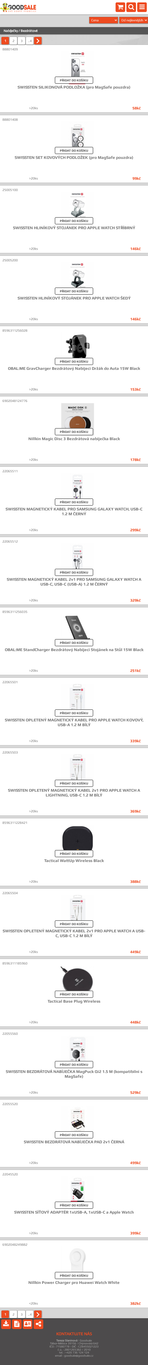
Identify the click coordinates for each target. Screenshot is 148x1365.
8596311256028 (14, 330)
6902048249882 (14, 1244)
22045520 (10, 1174)
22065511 (10, 471)
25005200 (10, 260)
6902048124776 (14, 401)
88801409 (10, 49)
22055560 (10, 1034)
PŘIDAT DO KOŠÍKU (74, 80)
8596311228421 (14, 823)
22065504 (10, 893)
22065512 (10, 541)
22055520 (10, 1104)
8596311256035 (14, 612)
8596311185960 (14, 963)
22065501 (10, 682)
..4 (30, 41)
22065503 (10, 752)
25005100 (10, 190)
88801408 (10, 119)
